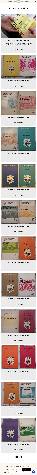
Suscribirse (26, 469)
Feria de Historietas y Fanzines (18, 40)
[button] (1, 1)
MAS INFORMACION (18, 49)
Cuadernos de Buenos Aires (18, 81)
